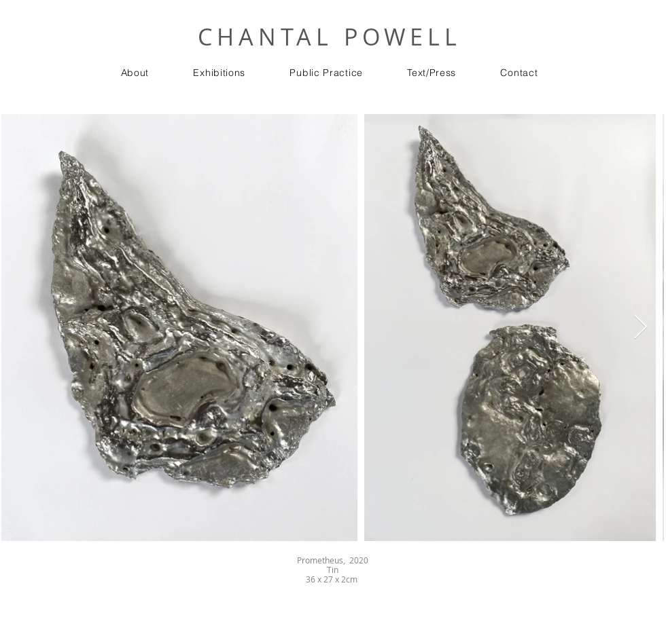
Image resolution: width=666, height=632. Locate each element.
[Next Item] (640, 327)
